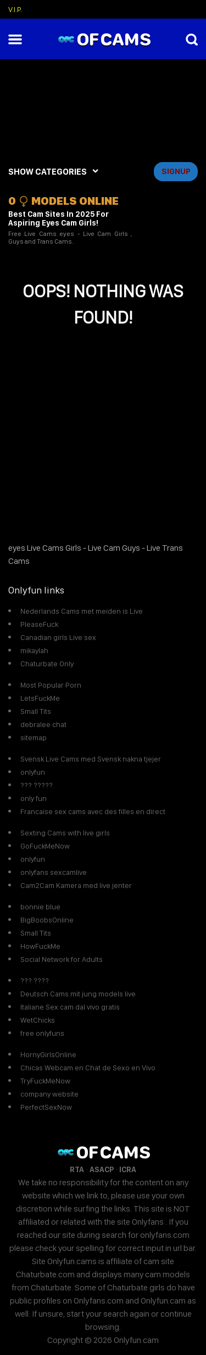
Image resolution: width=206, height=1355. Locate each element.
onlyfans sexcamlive (53, 872)
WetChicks (37, 1020)
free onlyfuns (42, 1033)
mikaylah (34, 650)
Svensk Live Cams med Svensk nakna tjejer (90, 758)
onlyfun (32, 772)
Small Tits (35, 711)
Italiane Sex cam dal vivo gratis (70, 1006)
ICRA (127, 1169)
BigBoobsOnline (47, 919)
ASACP (102, 1169)
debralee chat (43, 724)
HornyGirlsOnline (48, 1054)
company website (49, 1093)
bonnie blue (40, 906)
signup (176, 171)
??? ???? (34, 980)
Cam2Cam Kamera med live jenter (76, 885)
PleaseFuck (39, 624)
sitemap (33, 737)
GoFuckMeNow (45, 845)
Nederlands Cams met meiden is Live (81, 611)
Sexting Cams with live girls (65, 832)
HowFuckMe (40, 946)
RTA (77, 1169)
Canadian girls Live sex (58, 637)
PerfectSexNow (46, 1107)
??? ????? (36, 785)
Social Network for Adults (61, 959)
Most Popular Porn (50, 685)
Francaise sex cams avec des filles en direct (92, 811)
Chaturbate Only (47, 663)
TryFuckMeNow (45, 1080)
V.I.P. (15, 9)
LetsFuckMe (40, 698)
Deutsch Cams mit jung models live (78, 993)
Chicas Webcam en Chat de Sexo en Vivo (87, 1067)
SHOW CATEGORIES (47, 171)
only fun (33, 798)
